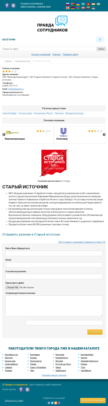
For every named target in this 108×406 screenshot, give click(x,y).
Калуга (84, 358)
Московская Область (43, 113)
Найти (101, 49)
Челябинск (86, 370)
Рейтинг (56, 54)
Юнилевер (80, 134)
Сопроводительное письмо (20, 293)
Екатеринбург (87, 354)
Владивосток (11, 354)
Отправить (95, 332)
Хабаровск (61, 370)
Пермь (33, 364)
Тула (83, 367)
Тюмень (8, 370)
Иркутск (9, 358)
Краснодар (10, 361)
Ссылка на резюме (15, 271)
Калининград (62, 358)
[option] (28, 135)
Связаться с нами (14, 400)
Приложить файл (14, 283)
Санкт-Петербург (9, 113)
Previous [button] (3, 134)
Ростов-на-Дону (25, 113)
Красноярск (36, 361)
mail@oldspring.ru (16, 89)
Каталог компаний (40, 54)
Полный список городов (54, 375)
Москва (59, 361)
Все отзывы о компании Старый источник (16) (82, 242)
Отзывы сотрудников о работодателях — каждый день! (36, 5)
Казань (33, 358)
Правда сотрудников (16, 384)
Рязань (84, 364)
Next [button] (104, 134)
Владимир (35, 354)
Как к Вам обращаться (17, 248)
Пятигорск (59, 113)
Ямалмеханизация (28, 134)
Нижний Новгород (89, 361)
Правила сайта (70, 54)
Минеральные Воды (74, 113)
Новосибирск (11, 364)
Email (8, 260)
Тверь (58, 367)
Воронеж (60, 354)
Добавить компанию (93, 400)
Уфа (32, 370)
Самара (8, 367)
